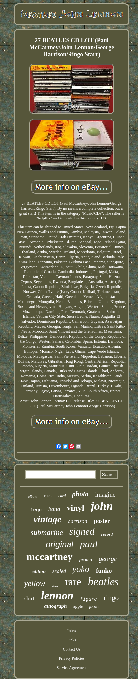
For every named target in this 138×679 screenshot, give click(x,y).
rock (48, 495)
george (108, 558)
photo (80, 494)
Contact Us (72, 649)
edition (39, 571)
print (94, 607)
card (62, 495)
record (107, 534)
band (54, 509)
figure (88, 599)
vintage (47, 519)
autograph (55, 606)
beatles (103, 582)
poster (102, 521)
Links (71, 640)
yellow (34, 583)
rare (73, 582)
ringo (111, 597)
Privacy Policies (72, 658)
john (102, 506)
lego (36, 510)
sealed (59, 571)
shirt (29, 598)
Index (71, 630)
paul (89, 543)
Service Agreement (72, 667)
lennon (57, 595)
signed (82, 531)
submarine (47, 532)
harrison (77, 521)
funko (104, 570)
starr (55, 586)
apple (78, 606)
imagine (105, 494)
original (59, 544)
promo (85, 559)
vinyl (75, 508)
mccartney (49, 556)
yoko (80, 569)
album (32, 496)
